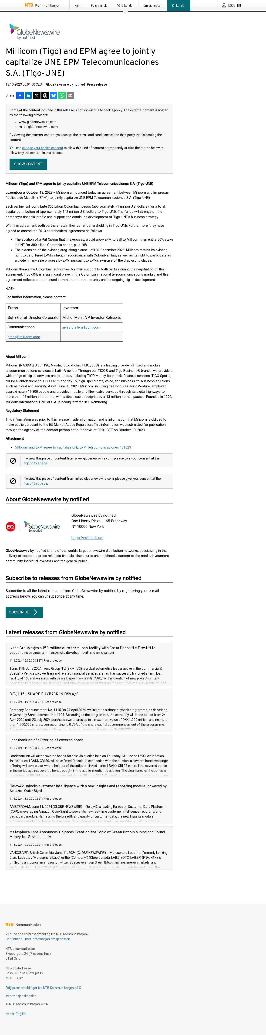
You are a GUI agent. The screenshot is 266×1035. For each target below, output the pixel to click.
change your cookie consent (42, 148)
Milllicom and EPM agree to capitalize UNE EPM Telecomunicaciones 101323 (73, 447)
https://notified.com (87, 538)
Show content (28, 164)
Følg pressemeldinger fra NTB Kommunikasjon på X (43, 988)
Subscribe (24, 612)
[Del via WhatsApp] (62, 96)
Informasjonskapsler (21, 996)
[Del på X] (36, 96)
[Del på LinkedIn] (28, 96)
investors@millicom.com (81, 327)
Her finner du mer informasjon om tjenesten (38, 939)
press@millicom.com (24, 337)
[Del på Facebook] (20, 96)
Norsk (10, 1014)
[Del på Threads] (45, 96)
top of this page (35, 463)
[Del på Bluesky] (53, 96)
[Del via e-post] (70, 96)
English (21, 1014)
